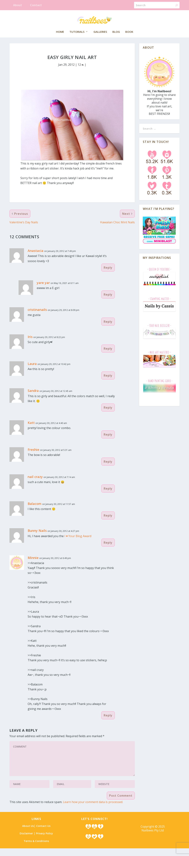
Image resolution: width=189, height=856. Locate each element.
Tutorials (76, 38)
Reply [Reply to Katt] (108, 442)
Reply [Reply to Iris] (108, 356)
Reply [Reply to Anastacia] (108, 275)
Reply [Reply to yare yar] (108, 302)
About (17, 5)
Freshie (33, 457)
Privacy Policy (44, 841)
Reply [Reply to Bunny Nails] (108, 550)
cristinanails (37, 317)
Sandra (33, 398)
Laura (32, 371)
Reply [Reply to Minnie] (108, 723)
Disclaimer (26, 841)
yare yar (43, 290)
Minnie (33, 565)
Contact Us (43, 833)
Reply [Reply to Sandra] (108, 415)
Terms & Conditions (36, 848)
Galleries (100, 38)
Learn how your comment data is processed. (93, 810)
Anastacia (35, 258)
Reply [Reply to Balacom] (108, 523)
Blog (116, 38)
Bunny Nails (37, 538)
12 (81, 72)
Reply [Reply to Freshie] (108, 469)
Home (60, 38)
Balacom (34, 511)
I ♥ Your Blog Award (77, 544)
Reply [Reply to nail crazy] (108, 496)
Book (129, 38)
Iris (30, 344)
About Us (28, 833)
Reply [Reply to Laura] (108, 383)
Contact (36, 5)
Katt (31, 430)
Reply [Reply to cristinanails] (108, 329)
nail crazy (35, 484)
